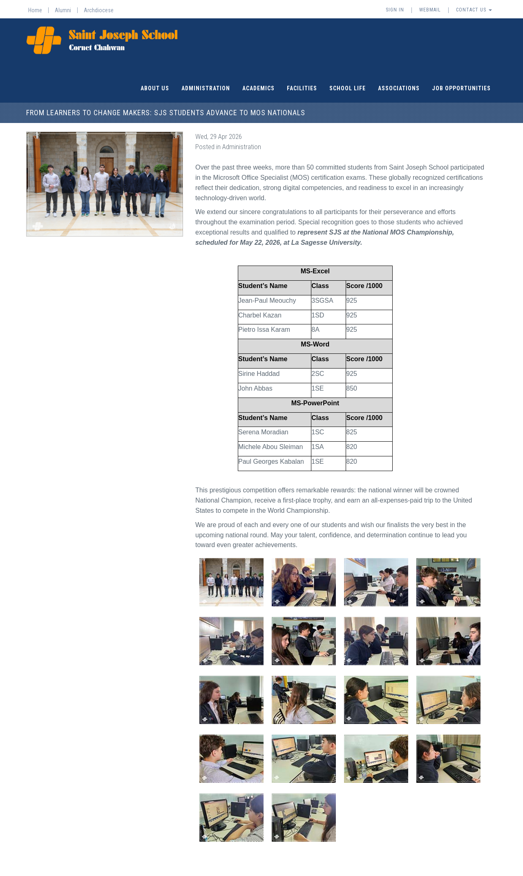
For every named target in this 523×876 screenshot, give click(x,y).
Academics (258, 88)
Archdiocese (99, 10)
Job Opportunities (461, 88)
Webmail (430, 10)
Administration (205, 88)
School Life (347, 88)
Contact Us (474, 10)
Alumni (63, 10)
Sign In (395, 10)
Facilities (302, 88)
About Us (155, 88)
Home (35, 10)
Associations (399, 88)
